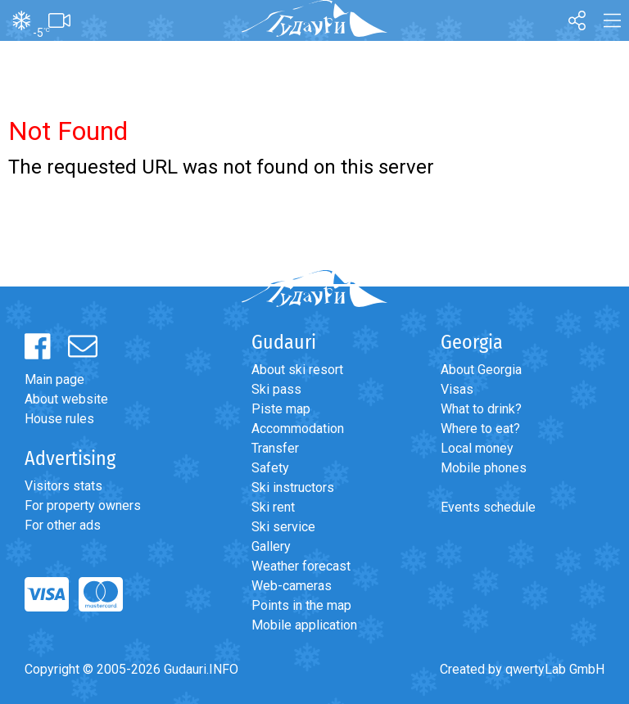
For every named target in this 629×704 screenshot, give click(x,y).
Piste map (280, 409)
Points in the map (301, 605)
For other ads (63, 525)
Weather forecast (301, 566)
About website (66, 399)
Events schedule (488, 507)
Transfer (275, 448)
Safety (270, 468)
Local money (477, 448)
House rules (59, 418)
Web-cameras (291, 585)
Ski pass (276, 389)
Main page (54, 379)
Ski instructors (292, 487)
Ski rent (273, 507)
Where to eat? (480, 428)
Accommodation (297, 428)
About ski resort (297, 369)
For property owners (83, 505)
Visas (457, 389)
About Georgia (481, 369)
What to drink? (481, 409)
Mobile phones (484, 468)
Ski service (283, 527)
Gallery (271, 546)
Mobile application (304, 625)
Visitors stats (63, 486)
